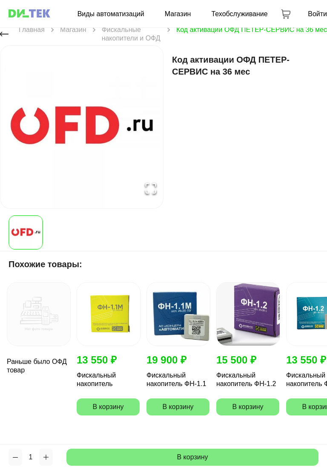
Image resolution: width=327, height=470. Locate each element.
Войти (317, 14)
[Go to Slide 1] (26, 232)
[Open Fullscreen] (150, 188)
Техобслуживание (239, 14)
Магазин (178, 14)
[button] (81, 127)
